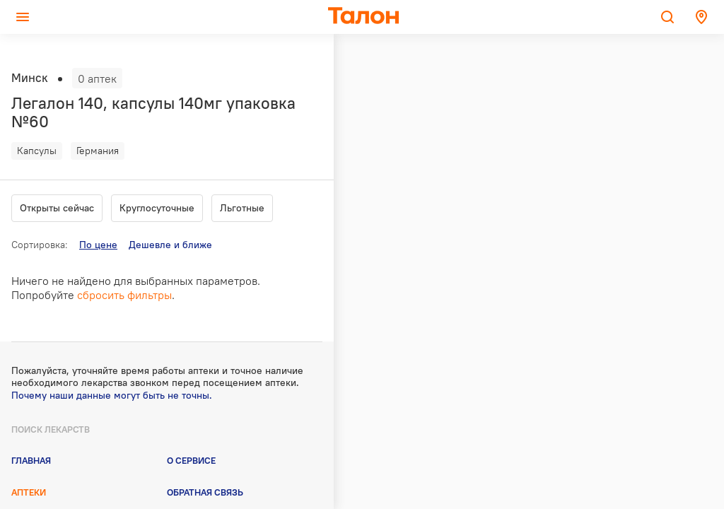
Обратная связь (205, 492)
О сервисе (191, 460)
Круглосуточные (156, 207)
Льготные (242, 207)
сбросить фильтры (124, 295)
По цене (98, 244)
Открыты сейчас (57, 207)
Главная (31, 460)
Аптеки (28, 492)
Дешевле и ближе (170, 244)
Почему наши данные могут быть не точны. (111, 395)
